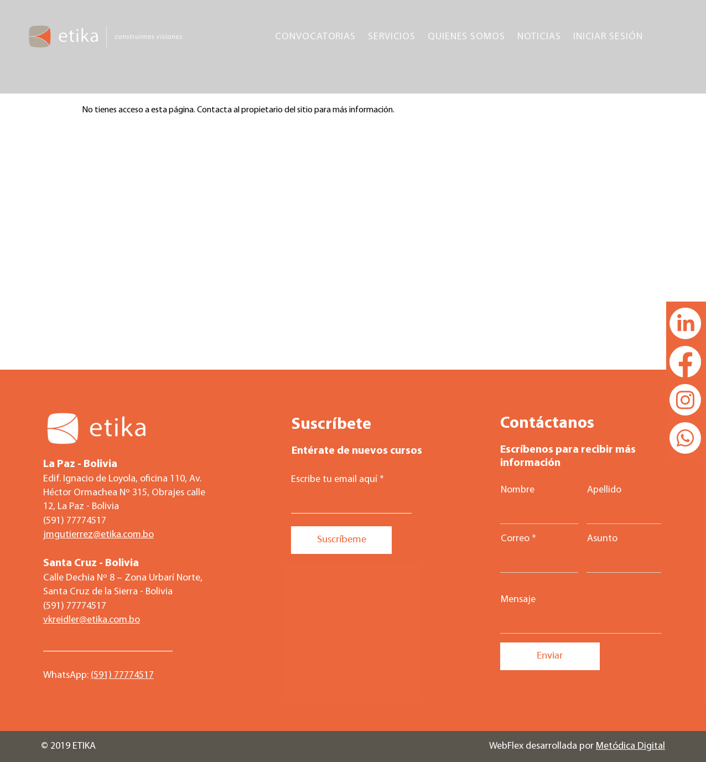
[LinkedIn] (685, 323)
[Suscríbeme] (341, 540)
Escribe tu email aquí (334, 480)
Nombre (517, 490)
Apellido (604, 490)
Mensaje (518, 600)
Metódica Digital (630, 746)
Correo (515, 539)
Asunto (602, 539)
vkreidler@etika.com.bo (91, 620)
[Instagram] (685, 400)
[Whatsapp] (685, 438)
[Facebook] (685, 361)
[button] (315, 37)
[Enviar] (550, 656)
